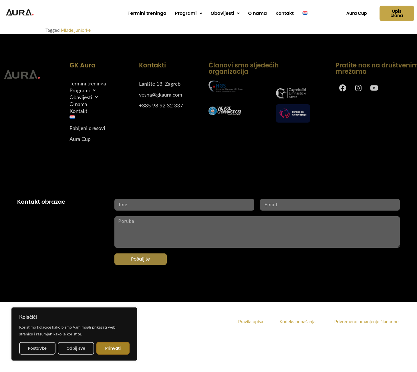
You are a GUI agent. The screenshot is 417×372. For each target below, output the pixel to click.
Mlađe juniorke (76, 30)
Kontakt (284, 10)
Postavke (37, 348)
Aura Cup (80, 139)
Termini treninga (147, 10)
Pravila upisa (250, 321)
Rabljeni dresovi (87, 128)
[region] (74, 334)
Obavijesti (225, 10)
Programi (188, 10)
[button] (188, 10)
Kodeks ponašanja (306, 321)
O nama (257, 10)
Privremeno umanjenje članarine (366, 321)
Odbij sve (75, 348)
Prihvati (113, 348)
